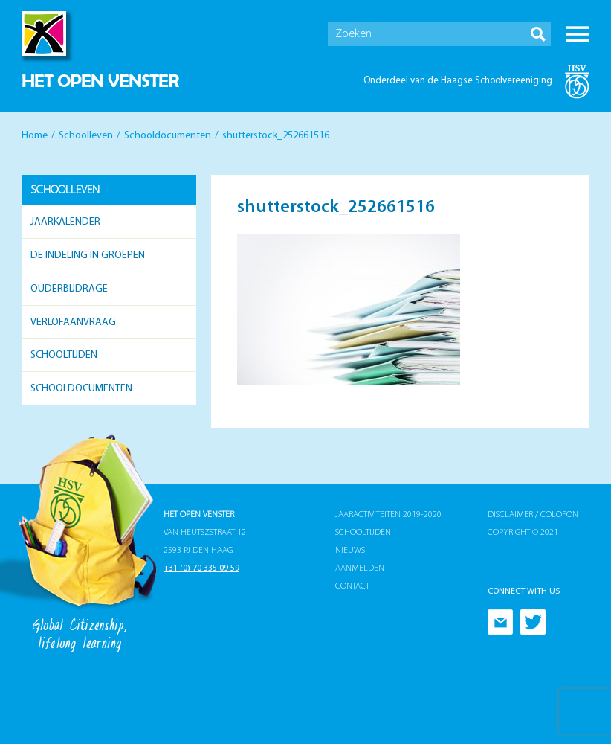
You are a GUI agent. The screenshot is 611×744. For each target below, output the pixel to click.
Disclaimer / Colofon (533, 514)
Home (35, 135)
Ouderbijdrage (69, 289)
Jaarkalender (65, 222)
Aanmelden (359, 568)
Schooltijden (63, 355)
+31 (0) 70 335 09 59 (201, 568)
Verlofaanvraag (73, 322)
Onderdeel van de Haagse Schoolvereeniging (457, 81)
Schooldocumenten (167, 135)
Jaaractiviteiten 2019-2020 (388, 514)
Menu (577, 34)
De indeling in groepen (87, 255)
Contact (352, 586)
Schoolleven (86, 135)
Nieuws (350, 550)
